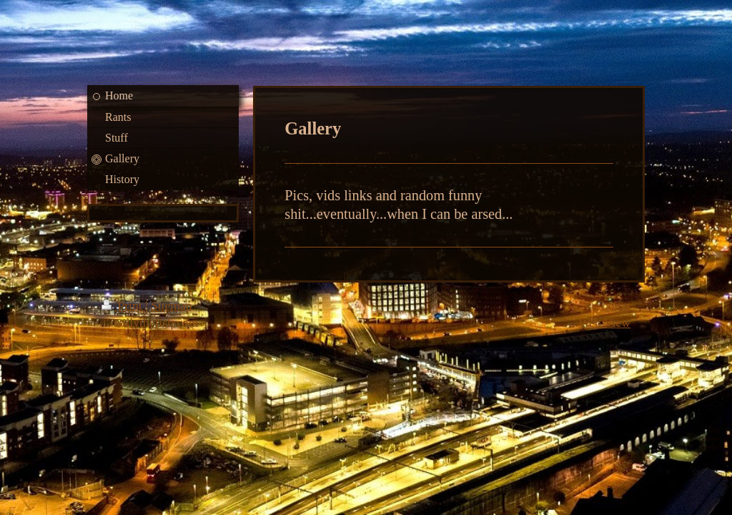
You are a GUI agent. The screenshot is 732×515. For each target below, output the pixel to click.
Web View (604, 322)
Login (615, 305)
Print (123, 305)
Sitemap (171, 305)
